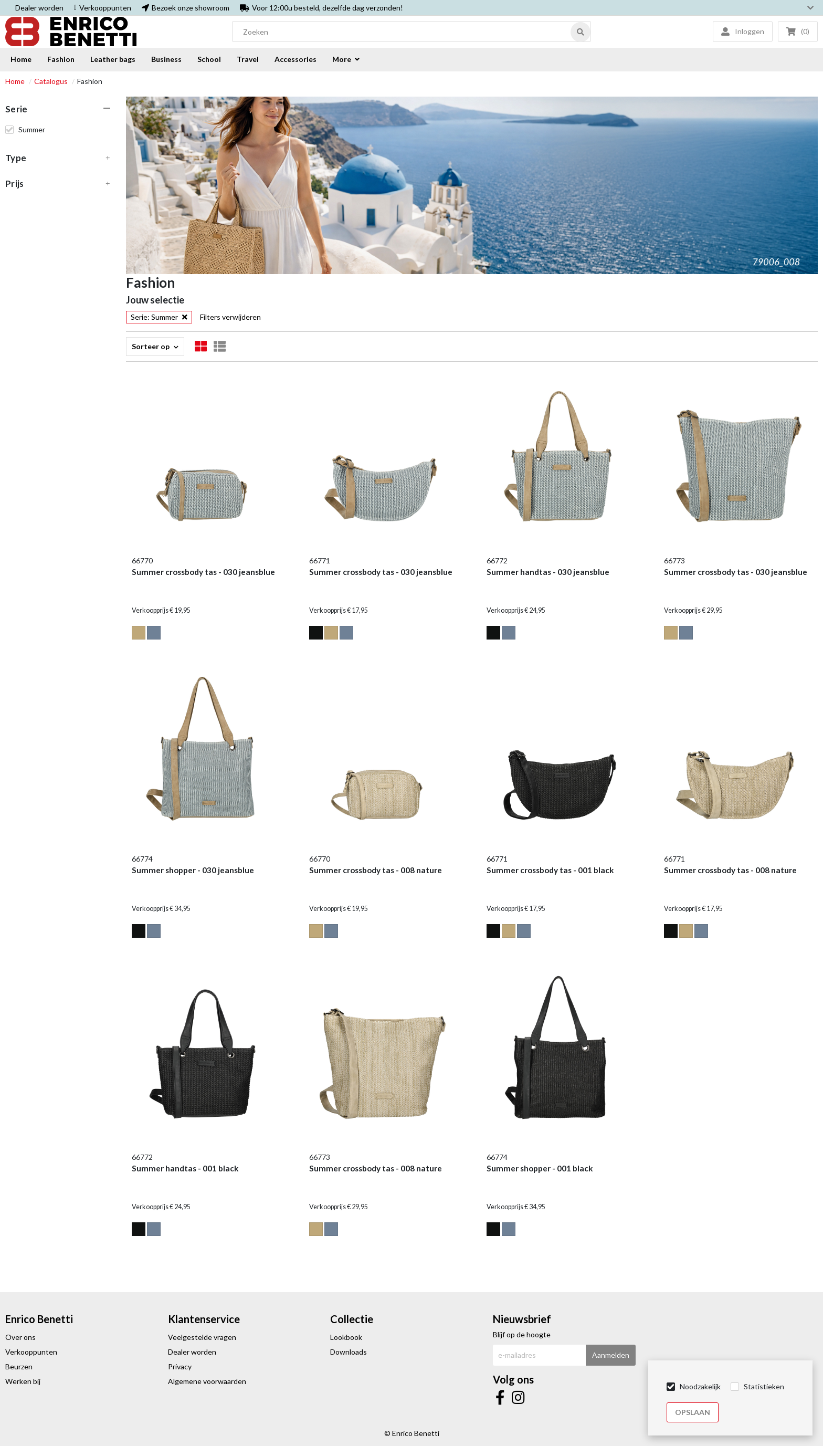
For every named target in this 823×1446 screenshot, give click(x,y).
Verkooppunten (105, 7)
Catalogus (51, 81)
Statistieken (764, 1386)
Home (15, 81)
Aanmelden (610, 1354)
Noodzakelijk (700, 1386)
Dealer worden (39, 7)
